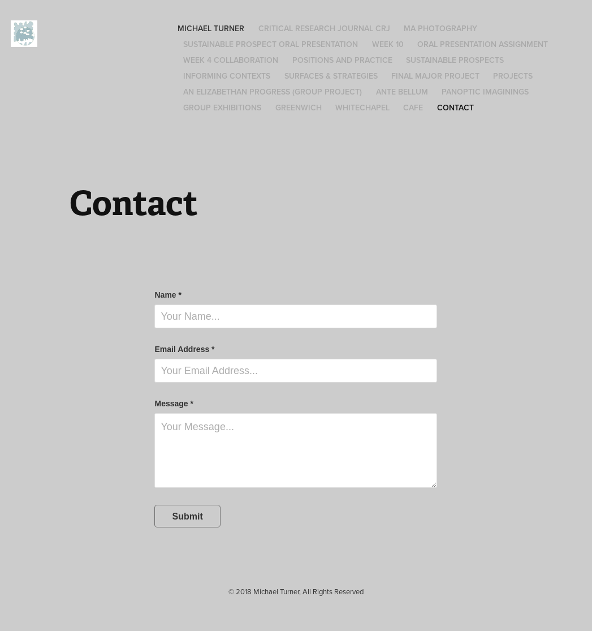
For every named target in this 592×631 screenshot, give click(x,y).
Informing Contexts (226, 75)
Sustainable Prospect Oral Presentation (270, 44)
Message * (173, 403)
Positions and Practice (342, 60)
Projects (513, 75)
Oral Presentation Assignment (482, 44)
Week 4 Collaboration (230, 60)
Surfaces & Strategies (331, 75)
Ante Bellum (402, 91)
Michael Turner (211, 28)
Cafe (413, 107)
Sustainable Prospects (455, 60)
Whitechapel (362, 107)
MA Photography (440, 28)
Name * (167, 295)
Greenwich (298, 107)
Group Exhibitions (222, 107)
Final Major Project (435, 75)
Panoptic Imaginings (485, 91)
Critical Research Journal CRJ (324, 28)
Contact (455, 107)
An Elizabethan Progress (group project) (272, 91)
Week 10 (388, 44)
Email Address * (184, 349)
